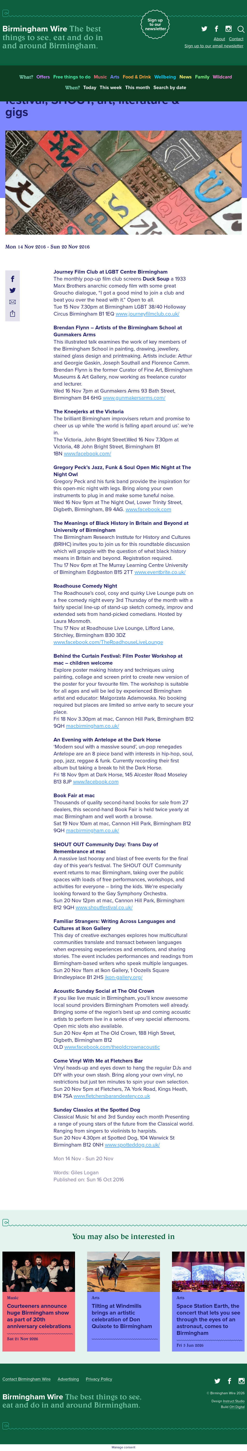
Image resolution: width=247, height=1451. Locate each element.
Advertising (68, 1379)
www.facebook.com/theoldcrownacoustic (112, 1047)
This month (137, 88)
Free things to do (71, 77)
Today (89, 88)
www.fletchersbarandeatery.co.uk (112, 1096)
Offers (43, 77)
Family (202, 77)
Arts (114, 77)
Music (100, 77)
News (185, 77)
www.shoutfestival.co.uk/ (104, 907)
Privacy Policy (99, 1379)
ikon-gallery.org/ (124, 977)
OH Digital (237, 1407)
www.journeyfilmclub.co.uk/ (147, 314)
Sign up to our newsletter (155, 24)
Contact (236, 39)
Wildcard (222, 77)
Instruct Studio (234, 1401)
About (219, 39)
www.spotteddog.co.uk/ (132, 1145)
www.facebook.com (148, 509)
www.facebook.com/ (87, 454)
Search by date (169, 88)
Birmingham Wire (34, 29)
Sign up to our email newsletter (214, 46)
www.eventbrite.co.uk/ (160, 572)
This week (111, 88)
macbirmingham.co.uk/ (92, 726)
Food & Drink (137, 77)
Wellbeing (165, 77)
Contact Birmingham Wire (26, 1379)
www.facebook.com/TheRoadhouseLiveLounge (108, 642)
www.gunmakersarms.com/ (134, 398)
